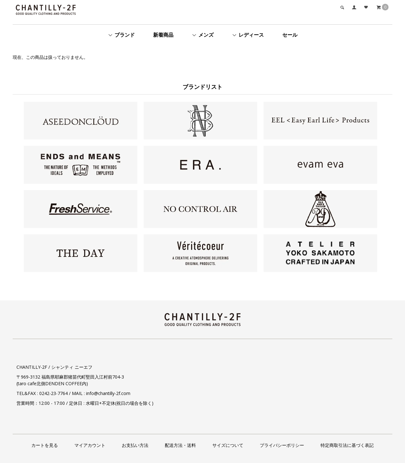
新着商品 (163, 34)
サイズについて (227, 445)
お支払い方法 (135, 445)
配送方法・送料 (180, 445)
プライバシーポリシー (282, 445)
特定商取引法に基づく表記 (347, 445)
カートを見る (44, 445)
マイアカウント (89, 445)
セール (289, 34)
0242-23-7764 (53, 393)
